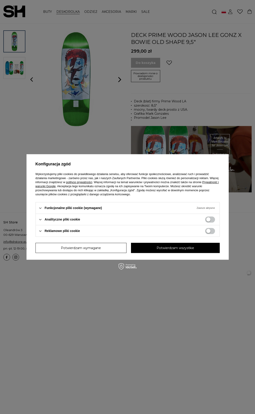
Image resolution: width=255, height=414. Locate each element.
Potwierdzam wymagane (81, 248)
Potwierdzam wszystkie (175, 248)
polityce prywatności (79, 182)
